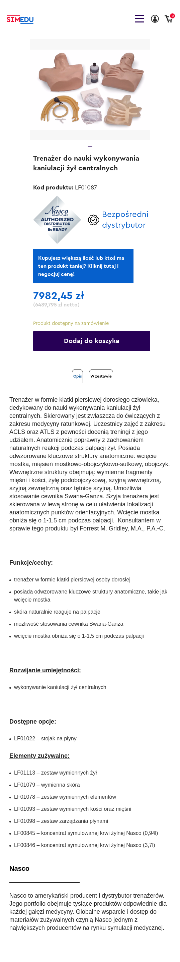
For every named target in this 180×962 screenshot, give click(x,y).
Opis (77, 376)
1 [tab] (90, 146)
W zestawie (101, 376)
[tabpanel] (90, 89)
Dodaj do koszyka (91, 341)
